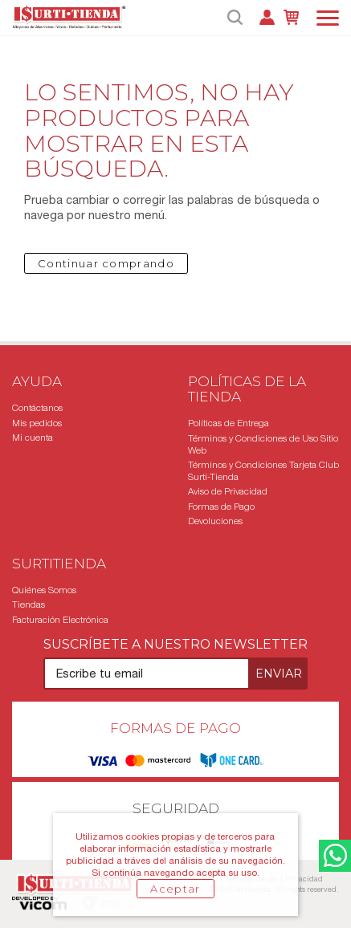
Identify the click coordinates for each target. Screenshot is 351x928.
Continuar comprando (106, 263)
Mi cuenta (32, 437)
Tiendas (28, 604)
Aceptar (175, 888)
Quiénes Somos (44, 590)
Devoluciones (215, 521)
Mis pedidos (37, 423)
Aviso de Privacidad (227, 491)
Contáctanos (37, 407)
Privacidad (304, 878)
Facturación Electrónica (60, 619)
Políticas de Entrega (228, 423)
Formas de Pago (221, 506)
